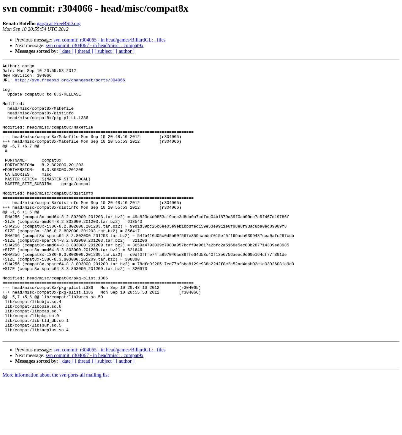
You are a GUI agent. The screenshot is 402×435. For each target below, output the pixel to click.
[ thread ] (84, 51)
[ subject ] (105, 51)
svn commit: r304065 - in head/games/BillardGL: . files (110, 39)
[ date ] (66, 51)
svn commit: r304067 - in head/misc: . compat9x (95, 45)
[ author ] (125, 51)
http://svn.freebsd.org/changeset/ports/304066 (70, 83)
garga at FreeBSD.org (58, 23)
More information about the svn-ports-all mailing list (56, 429)
